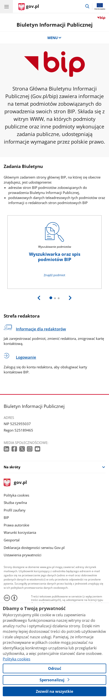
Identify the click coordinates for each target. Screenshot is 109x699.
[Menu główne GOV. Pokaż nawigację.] (6, 6)
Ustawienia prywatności (22, 555)
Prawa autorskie (16, 525)
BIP (6, 517)
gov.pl (15, 483)
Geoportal (12, 540)
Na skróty (12, 467)
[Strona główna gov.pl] (28, 7)
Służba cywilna (15, 502)
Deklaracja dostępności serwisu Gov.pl (34, 547)
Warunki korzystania (20, 532)
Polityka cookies (16, 495)
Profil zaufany (15, 510)
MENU (54, 37)
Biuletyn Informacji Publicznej (55, 24)
